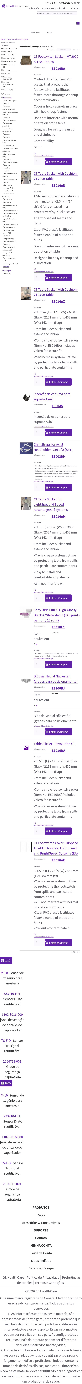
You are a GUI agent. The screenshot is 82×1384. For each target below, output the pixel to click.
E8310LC (58, 627)
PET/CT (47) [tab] (6, 70)
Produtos (41, 1207)
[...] (35, 153)
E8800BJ (58, 688)
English (76, 2)
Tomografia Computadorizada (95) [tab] (8, 84)
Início (3, 39)
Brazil (53, 2)
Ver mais (6, 267)
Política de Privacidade (43, 1277)
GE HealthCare (13, 1277)
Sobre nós (33, 8)
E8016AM (59, 516)
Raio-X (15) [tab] (6, 74)
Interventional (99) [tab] (8, 55)
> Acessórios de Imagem (19, 39)
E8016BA (58, 68)
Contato (75, 8)
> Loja (8, 39)
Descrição (37, 75)
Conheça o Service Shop (55, 8)
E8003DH (58, 456)
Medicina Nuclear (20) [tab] (9, 61)
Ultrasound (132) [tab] (8, 90)
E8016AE (58, 860)
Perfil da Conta (41, 1253)
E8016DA (58, 750)
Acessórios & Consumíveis (41, 1223)
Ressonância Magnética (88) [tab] (7, 78)
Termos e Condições (49, 1283)
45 (77, 49)
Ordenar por (51, 50)
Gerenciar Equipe (41, 1268)
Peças (41, 1215)
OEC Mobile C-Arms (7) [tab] (9, 66)
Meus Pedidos (41, 1260)
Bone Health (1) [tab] (7, 52)
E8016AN (58, 185)
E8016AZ (58, 301)
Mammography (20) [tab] (9, 58)
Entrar (49, 32)
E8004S (57, 406)
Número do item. (40, 67)
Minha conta (41, 1245)
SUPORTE (41, 1230)
